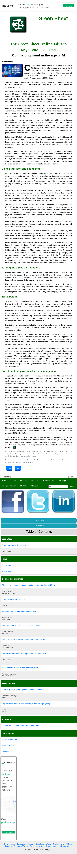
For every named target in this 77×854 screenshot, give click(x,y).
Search (71, 486)
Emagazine (21, 844)
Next (18, 468)
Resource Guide (49, 481)
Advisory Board (65, 846)
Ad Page (62, 481)
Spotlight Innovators (9, 486)
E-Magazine (35, 481)
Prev (9, 468)
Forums (13, 481)
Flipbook (30, 844)
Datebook (23, 481)
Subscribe (6, 477)
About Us (34, 486)
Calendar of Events (21, 846)
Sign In (71, 477)
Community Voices (37, 846)
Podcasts (8, 846)
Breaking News (58, 844)
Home (4, 481)
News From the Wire (43, 844)
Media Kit (23, 486)
